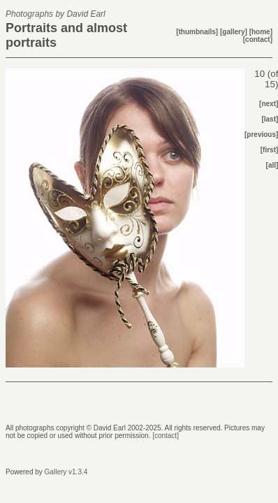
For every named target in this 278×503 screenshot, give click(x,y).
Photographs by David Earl (55, 14)
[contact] (257, 39)
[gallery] (234, 32)
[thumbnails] (198, 32)
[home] (260, 32)
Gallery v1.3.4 (66, 472)
